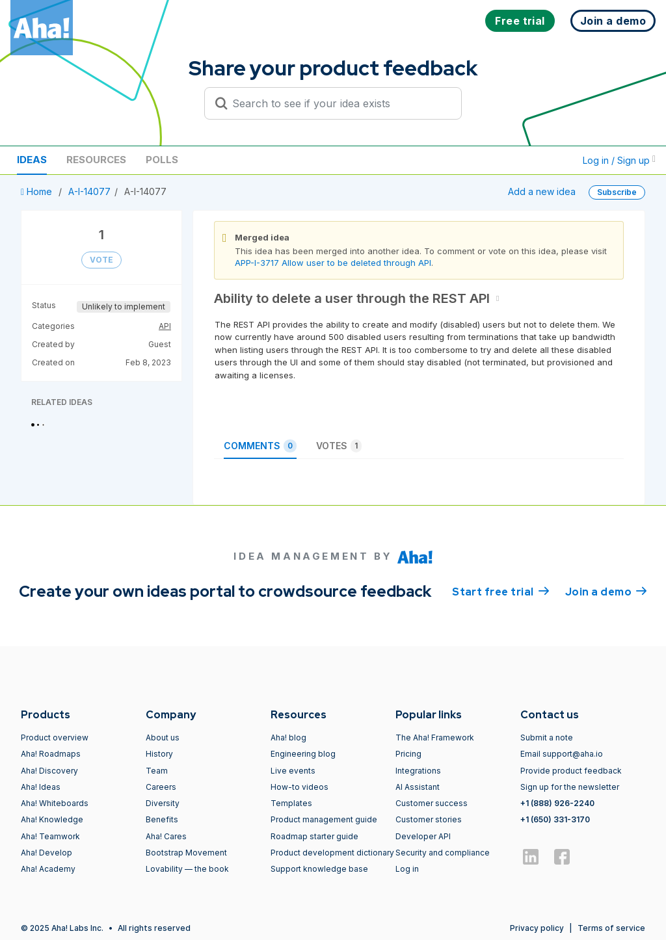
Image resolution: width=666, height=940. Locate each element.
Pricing (408, 754)
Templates (291, 803)
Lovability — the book (187, 869)
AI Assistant (417, 787)
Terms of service (611, 928)
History (159, 754)
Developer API (423, 836)
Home (38, 191)
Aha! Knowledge (52, 819)
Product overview (54, 737)
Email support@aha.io (561, 754)
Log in (407, 869)
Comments (260, 445)
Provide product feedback (571, 771)
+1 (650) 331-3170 (555, 819)
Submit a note (546, 737)
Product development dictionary (332, 852)
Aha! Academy (48, 869)
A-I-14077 (89, 191)
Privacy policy (537, 928)
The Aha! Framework (434, 737)
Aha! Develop (46, 852)
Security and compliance (442, 852)
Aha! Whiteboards (54, 803)
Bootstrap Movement (186, 852)
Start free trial (501, 591)
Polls (162, 159)
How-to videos (299, 787)
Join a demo (606, 591)
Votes (339, 445)
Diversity (163, 803)
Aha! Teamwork (50, 836)
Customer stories (428, 819)
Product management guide (324, 819)
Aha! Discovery (49, 771)
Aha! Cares (166, 836)
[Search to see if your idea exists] (339, 103)
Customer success (431, 803)
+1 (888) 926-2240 (557, 803)
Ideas (32, 159)
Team (157, 771)
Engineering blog (303, 754)
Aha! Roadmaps (51, 754)
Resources (96, 159)
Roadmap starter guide (314, 836)
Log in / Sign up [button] (619, 160)
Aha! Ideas (40, 787)
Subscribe (617, 192)
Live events (293, 771)
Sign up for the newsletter (569, 787)
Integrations (418, 771)
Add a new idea (542, 191)
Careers (161, 787)
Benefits (162, 819)
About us (163, 737)
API (165, 326)
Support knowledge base (319, 869)
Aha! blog (288, 737)
